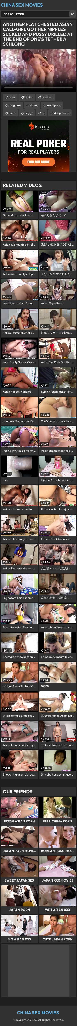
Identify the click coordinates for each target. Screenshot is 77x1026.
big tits (28, 97)
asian (12, 97)
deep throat (62, 113)
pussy (12, 113)
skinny (34, 105)
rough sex (15, 105)
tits (43, 113)
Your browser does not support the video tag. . (38, 70)
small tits (47, 97)
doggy (29, 113)
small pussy (54, 105)
